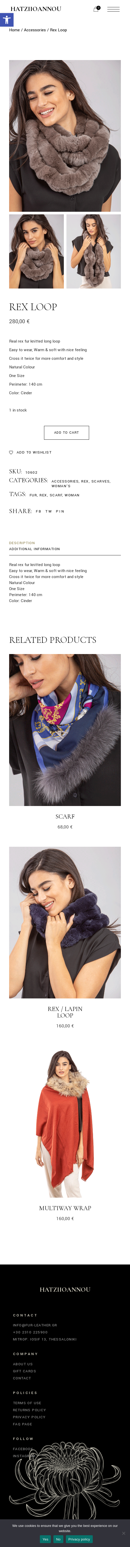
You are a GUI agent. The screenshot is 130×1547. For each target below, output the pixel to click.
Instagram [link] (24, 1456)
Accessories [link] (65, 481)
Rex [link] (85, 481)
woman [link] (72, 495)
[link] (7, 20)
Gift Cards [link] (24, 1371)
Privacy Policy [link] (29, 1417)
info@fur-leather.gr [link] (35, 1325)
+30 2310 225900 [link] (30, 1332)
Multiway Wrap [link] (65, 1208)
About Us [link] (23, 1364)
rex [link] (43, 495)
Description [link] (22, 542)
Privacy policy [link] (79, 1539)
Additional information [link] (34, 548)
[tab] (22, 543)
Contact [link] (22, 1378)
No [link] (58, 1539)
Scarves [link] (100, 481)
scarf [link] (56, 495)
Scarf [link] (65, 816)
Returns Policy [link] (29, 1410)
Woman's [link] (61, 486)
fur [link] (33, 495)
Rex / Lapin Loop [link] (65, 1012)
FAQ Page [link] (22, 1424)
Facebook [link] (23, 1448)
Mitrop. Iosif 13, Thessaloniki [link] (45, 1339)
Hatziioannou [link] (35, 9)
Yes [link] (45, 1539)
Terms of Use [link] (27, 1403)
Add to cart (66, 432)
